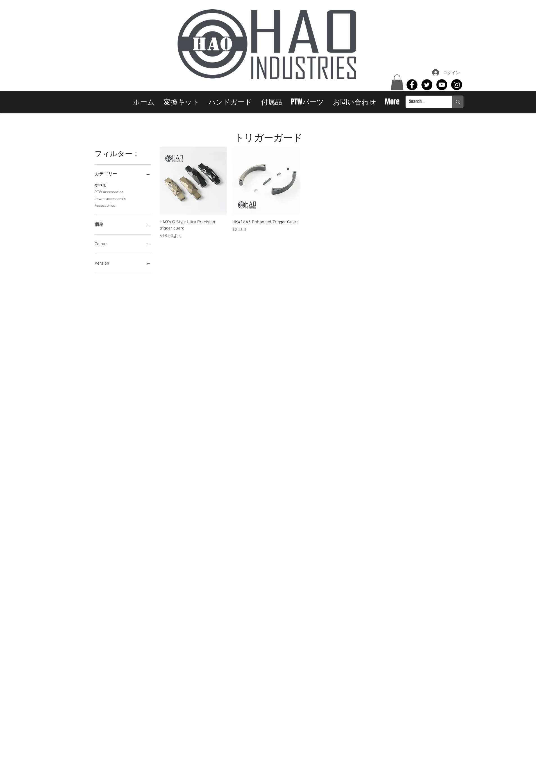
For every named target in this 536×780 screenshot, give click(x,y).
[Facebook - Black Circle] (411, 84)
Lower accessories (110, 198)
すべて (100, 185)
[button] (397, 82)
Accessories (105, 205)
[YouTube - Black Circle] (441, 84)
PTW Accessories (109, 192)
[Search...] (424, 102)
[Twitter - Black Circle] (426, 84)
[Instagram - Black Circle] (456, 84)
